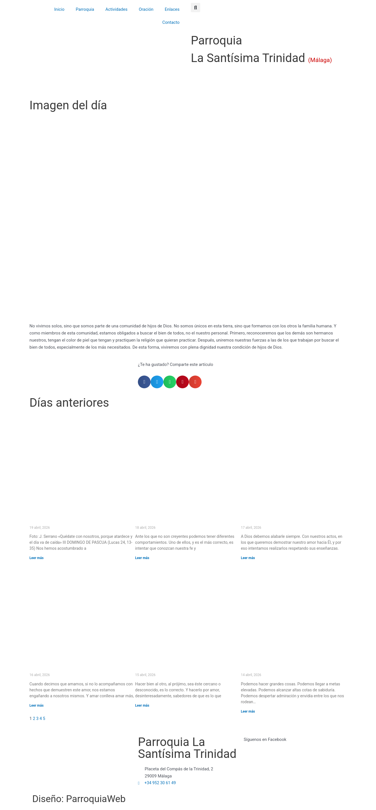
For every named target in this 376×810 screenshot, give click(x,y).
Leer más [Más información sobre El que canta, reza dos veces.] (248, 558)
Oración (146, 9)
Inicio (59, 9)
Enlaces (172, 9)
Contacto (171, 22)
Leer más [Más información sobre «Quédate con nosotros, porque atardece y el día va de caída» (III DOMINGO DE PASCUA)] (36, 558)
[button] (195, 7)
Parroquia (85, 9)
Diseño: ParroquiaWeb (90, 798)
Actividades (116, 9)
